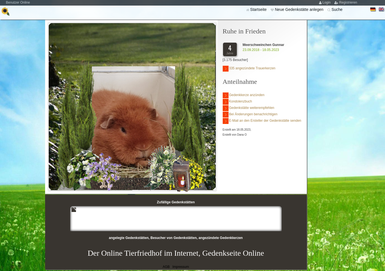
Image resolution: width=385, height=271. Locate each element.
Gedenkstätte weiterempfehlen (248, 108)
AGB (166, 267)
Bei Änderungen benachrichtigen (250, 115)
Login (327, 2)
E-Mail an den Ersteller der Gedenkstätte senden (262, 121)
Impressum (180, 267)
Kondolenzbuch (237, 102)
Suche (337, 9)
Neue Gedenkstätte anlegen (299, 9)
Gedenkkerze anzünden (243, 95)
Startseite (259, 9)
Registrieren (348, 2)
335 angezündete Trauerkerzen (249, 69)
